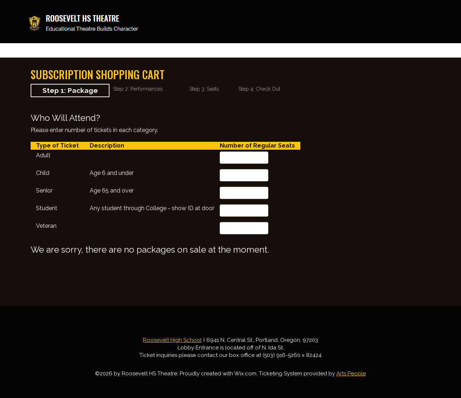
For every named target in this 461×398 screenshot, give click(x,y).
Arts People (351, 373)
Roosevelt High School (172, 340)
